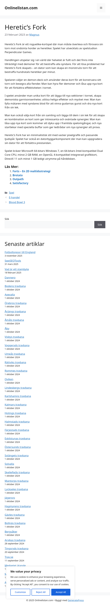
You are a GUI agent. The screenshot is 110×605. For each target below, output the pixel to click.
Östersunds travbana (18, 447)
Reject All (41, 592)
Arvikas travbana (15, 540)
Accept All (61, 592)
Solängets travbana (17, 455)
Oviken (9, 379)
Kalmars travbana (16, 404)
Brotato (18, 175)
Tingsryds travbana (16, 548)
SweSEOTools (13, 260)
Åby (7, 328)
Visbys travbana (14, 337)
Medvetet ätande (15, 565)
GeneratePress (76, 600)
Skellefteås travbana (17, 472)
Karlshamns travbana (18, 396)
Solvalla (9, 464)
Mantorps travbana (16, 481)
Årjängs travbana (15, 311)
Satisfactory (20, 183)
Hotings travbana (15, 413)
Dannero (10, 277)
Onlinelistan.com (21, 7)
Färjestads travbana (17, 430)
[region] (40, 582)
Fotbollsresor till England (20, 252)
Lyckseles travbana (16, 489)
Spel (11, 192)
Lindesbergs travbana (18, 387)
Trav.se (9, 557)
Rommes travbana (16, 370)
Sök (7, 219)
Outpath (18, 179)
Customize (20, 592)
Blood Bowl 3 (17, 202)
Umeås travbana (15, 354)
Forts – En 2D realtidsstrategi (31, 171)
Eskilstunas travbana (17, 438)
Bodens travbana (15, 286)
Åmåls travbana (14, 320)
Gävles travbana (15, 514)
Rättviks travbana (15, 362)
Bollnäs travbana (15, 523)
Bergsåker (11, 531)
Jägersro (10, 497)
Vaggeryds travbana (17, 345)
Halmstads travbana (17, 421)
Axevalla (10, 294)
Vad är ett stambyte (17, 269)
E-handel (14, 197)
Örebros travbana (16, 303)
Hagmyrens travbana (18, 506)
